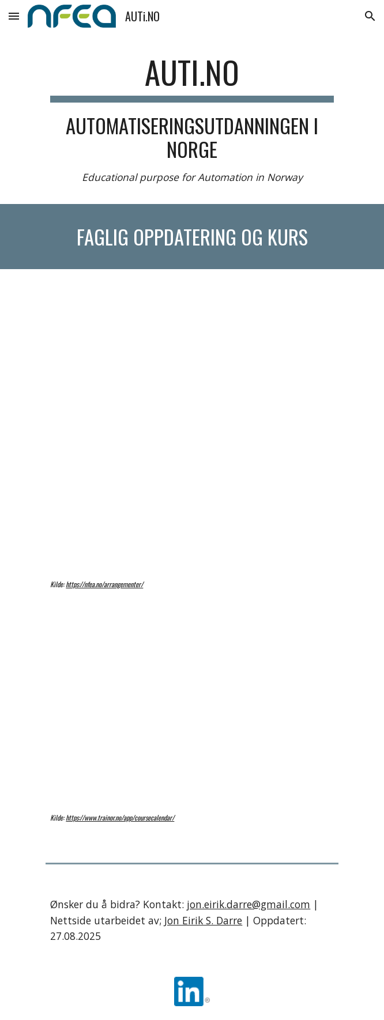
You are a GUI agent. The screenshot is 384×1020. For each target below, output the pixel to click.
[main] (192, 119)
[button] (14, 16)
